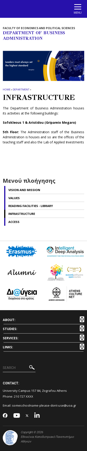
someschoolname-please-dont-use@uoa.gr (44, 405)
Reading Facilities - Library (30, 206)
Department (21, 89)
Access (13, 222)
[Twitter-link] (27, 416)
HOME (6, 89)
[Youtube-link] (16, 416)
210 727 (20, 396)
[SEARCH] (19, 368)
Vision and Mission (24, 190)
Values (14, 198)
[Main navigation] (78, 8)
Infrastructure (21, 214)
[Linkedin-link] (37, 416)
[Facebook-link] (5, 415)
